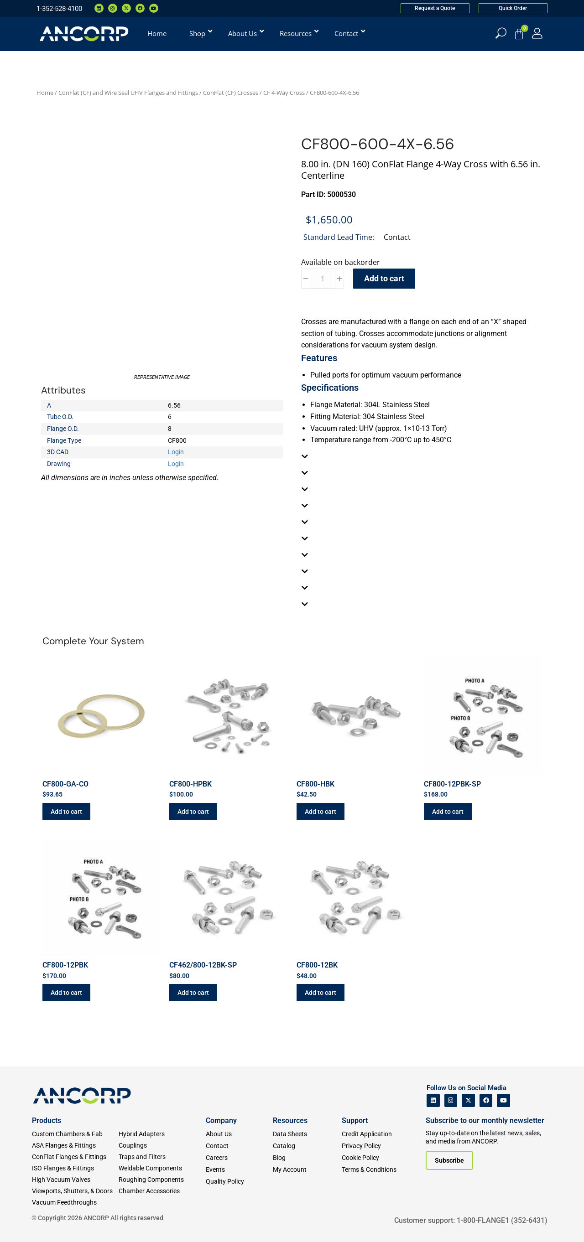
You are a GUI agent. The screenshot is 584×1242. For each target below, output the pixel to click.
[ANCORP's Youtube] (503, 1100)
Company (221, 1120)
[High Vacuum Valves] (75, 1180)
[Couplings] (162, 1145)
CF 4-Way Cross (284, 92)
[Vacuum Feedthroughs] (75, 1202)
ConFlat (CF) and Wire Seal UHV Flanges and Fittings (128, 92)
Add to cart (384, 278)
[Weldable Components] (162, 1168)
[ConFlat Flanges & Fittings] (75, 1157)
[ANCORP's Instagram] (451, 1100)
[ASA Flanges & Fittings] (75, 1145)
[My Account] (537, 33)
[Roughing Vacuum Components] (162, 1180)
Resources (290, 1120)
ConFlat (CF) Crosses (230, 92)
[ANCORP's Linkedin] (433, 1100)
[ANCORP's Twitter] (468, 1100)
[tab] (422, 456)
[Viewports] (75, 1191)
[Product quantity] (322, 279)
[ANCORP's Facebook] (486, 1100)
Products (46, 1120)
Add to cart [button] (66, 811)
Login (176, 451)
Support (355, 1120)
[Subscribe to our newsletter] (449, 1160)
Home (44, 92)
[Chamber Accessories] (162, 1191)
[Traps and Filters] (162, 1157)
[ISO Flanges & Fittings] (75, 1168)
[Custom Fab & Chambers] (75, 1134)
